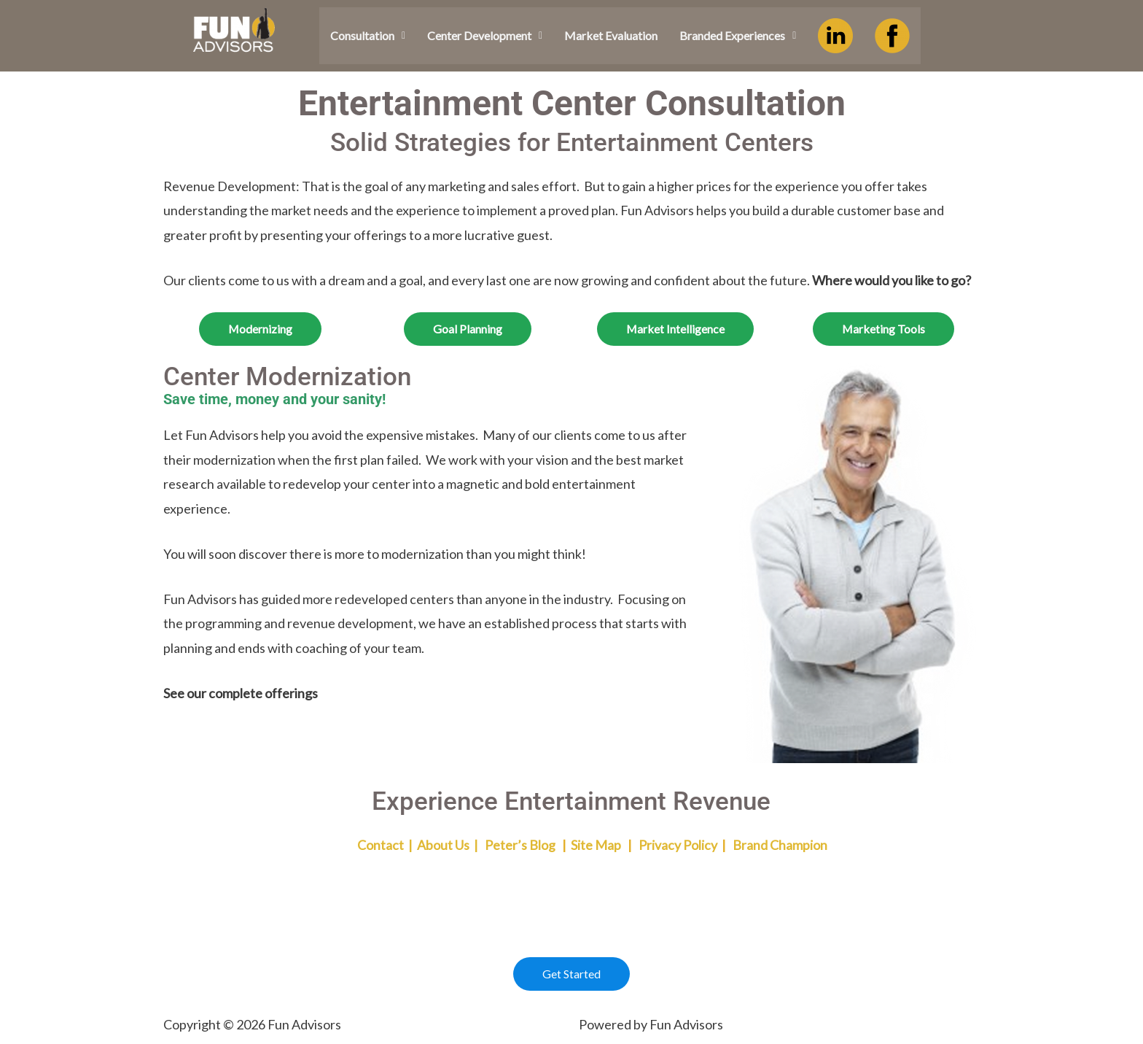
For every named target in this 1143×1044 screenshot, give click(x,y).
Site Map (596, 845)
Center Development (484, 35)
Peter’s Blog (520, 845)
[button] (367, 35)
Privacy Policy (678, 845)
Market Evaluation (611, 35)
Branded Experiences (737, 35)
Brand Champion (780, 845)
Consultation (367, 35)
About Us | (448, 845)
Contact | (361, 845)
